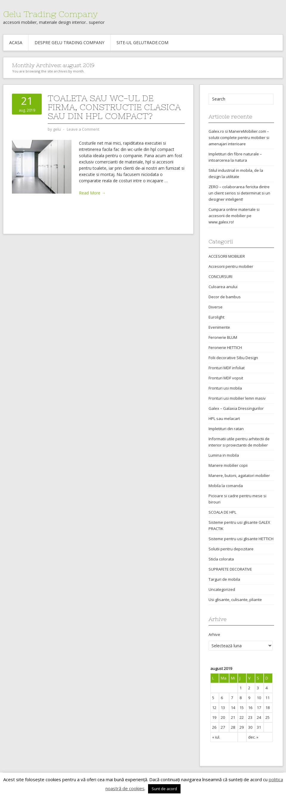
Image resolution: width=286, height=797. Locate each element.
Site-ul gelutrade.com (142, 42)
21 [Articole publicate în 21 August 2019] (233, 717)
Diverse (216, 307)
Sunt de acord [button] (164, 788)
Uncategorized (222, 589)
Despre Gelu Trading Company (69, 42)
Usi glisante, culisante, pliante (235, 599)
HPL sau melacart (224, 418)
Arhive (214, 634)
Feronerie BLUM (223, 337)
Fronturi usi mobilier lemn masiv (237, 398)
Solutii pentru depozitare (231, 549)
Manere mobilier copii (228, 465)
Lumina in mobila (224, 455)
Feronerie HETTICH (225, 347)
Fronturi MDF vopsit (226, 378)
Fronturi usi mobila (225, 388)
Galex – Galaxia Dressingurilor (236, 408)
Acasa (15, 42)
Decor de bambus (225, 296)
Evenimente (219, 327)
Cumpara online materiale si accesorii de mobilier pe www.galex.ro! (234, 216)
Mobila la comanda (226, 485)
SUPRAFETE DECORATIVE (230, 569)
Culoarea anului (223, 286)
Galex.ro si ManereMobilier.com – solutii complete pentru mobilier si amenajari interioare (239, 137)
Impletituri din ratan (226, 428)
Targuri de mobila (224, 579)
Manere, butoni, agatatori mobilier (239, 475)
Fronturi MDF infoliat (227, 367)
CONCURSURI (220, 276)
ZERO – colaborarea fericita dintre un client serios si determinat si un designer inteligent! (239, 193)
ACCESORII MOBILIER (227, 256)
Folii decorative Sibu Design (233, 357)
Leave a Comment (83, 129)
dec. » (253, 737)
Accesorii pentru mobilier (231, 266)
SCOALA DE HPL (222, 512)
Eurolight (216, 317)
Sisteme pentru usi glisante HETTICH (241, 538)
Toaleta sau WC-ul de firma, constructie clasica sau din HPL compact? (114, 107)
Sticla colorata (221, 559)
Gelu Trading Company (50, 14)
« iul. (216, 737)
